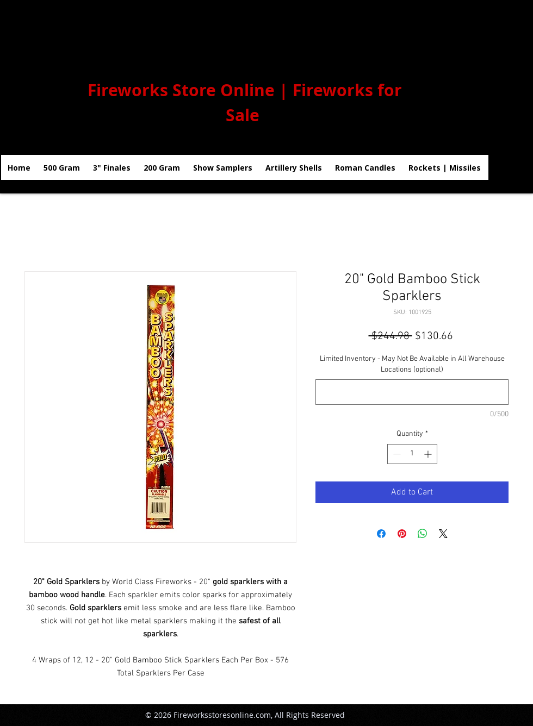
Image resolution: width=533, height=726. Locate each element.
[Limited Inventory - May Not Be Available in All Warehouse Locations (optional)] (412, 392)
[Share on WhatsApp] (422, 533)
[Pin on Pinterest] (401, 533)
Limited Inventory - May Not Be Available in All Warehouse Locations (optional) (412, 364)
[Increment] (429, 454)
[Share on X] (443, 533)
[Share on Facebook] (381, 533)
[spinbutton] (412, 454)
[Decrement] (395, 454)
